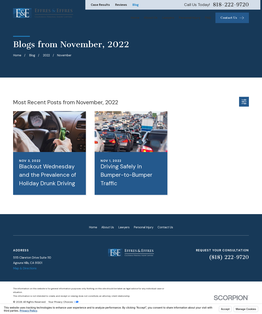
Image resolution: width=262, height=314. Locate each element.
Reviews (121, 5)
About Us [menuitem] (151, 18)
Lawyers (124, 227)
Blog (135, 5)
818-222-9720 (231, 4)
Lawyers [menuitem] (168, 18)
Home (93, 227)
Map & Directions (25, 268)
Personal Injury (143, 227)
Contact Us (165, 227)
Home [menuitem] (135, 18)
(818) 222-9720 (229, 257)
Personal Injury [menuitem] (190, 18)
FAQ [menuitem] (208, 18)
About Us (107, 227)
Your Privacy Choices (63, 301)
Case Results (100, 5)
